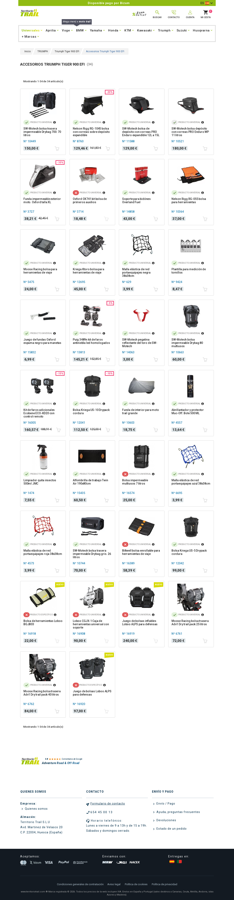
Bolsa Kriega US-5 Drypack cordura (189, 552)
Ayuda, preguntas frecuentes (178, 812)
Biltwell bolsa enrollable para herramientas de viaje (141, 552)
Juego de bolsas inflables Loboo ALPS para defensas (140, 622)
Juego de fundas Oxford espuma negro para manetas (42, 341)
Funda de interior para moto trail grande (140, 411)
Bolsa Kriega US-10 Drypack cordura (91, 411)
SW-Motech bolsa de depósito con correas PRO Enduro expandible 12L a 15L (140, 132)
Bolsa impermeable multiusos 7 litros (135, 482)
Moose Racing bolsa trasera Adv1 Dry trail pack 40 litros (42, 693)
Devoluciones (166, 820)
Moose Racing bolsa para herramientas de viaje (40, 271)
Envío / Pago (165, 803)
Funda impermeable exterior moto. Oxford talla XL (42, 200)
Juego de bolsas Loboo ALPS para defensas (92, 693)
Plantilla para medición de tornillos (188, 271)
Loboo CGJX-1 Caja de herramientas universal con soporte (91, 624)
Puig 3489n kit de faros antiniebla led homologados (91, 341)
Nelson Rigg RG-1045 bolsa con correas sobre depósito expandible (91, 132)
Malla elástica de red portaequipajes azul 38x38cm (190, 482)
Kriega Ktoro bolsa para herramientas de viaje (88, 271)
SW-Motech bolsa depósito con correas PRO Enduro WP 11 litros (190, 132)
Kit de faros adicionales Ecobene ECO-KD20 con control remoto (39, 413)
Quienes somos (36, 808)
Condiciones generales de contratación (80, 884)
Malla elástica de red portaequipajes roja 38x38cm (42, 552)
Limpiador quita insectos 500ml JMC (39, 482)
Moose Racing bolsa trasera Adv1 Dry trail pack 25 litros (190, 622)
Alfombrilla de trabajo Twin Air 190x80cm (90, 482)
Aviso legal (113, 884)
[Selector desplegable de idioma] (206, 3)
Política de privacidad (164, 884)
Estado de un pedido (171, 828)
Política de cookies (136, 884)
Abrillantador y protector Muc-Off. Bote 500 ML (187, 411)
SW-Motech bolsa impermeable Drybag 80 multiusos (187, 343)
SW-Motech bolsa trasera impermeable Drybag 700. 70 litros (42, 132)
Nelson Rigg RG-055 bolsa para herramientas (188, 200)
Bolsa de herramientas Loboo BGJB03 (43, 622)
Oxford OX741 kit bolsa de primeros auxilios (90, 200)
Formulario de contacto (107, 803)
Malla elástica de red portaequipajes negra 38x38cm (136, 272)
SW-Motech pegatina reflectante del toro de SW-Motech (139, 343)
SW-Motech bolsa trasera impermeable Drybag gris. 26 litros (92, 554)
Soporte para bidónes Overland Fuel (136, 200)
